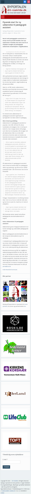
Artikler (2, 493)
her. (25, 306)
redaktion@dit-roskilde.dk (8, 491)
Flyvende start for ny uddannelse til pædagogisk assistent (14, 25)
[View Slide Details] (15, 323)
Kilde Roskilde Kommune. (10, 269)
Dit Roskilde (15, 481)
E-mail (5, 459)
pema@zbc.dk (7, 266)
